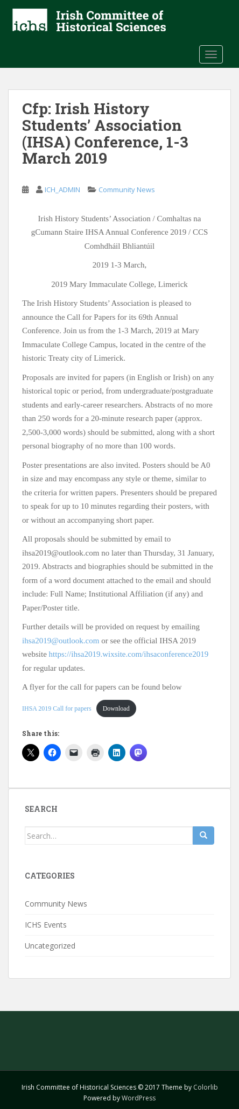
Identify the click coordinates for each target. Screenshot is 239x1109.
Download (116, 708)
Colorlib (205, 1087)
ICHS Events (46, 925)
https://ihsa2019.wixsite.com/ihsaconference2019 (129, 654)
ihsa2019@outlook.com (60, 640)
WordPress (139, 1098)
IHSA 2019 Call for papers (57, 708)
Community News (127, 189)
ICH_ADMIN (62, 189)
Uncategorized (50, 945)
